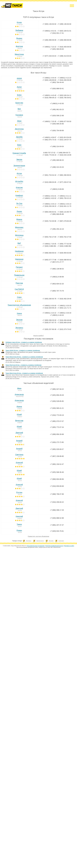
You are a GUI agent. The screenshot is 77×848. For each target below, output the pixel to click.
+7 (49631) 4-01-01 (49, 31)
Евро (19, 145)
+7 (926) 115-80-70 (64, 212)
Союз (19, 297)
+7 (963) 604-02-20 (57, 284)
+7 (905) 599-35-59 (49, 320)
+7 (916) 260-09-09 (64, 80)
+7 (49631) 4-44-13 (49, 204)
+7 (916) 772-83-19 (57, 415)
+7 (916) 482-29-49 (64, 299)
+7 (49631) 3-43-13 (64, 204)
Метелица (19, 235)
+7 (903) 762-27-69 (49, 237)
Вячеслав (19, 421)
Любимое (19, 30)
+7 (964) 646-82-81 (49, 212)
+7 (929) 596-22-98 (57, 115)
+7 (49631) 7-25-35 (49, 121)
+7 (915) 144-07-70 (64, 140)
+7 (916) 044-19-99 (64, 155)
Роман (19, 530)
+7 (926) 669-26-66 (57, 124)
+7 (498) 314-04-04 (57, 146)
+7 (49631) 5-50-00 (49, 305)
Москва (51, 541)
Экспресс (19, 328)
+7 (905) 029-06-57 (57, 449)
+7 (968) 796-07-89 (57, 494)
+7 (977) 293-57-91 (64, 182)
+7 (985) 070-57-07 (57, 421)
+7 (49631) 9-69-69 (57, 189)
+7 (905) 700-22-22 (64, 198)
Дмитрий (19, 433)
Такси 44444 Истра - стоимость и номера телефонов (23, 350)
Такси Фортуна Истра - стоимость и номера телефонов (23, 365)
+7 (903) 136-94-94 (49, 24)
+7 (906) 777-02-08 (64, 244)
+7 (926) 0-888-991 (49, 246)
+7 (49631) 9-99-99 (57, 277)
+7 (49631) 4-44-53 (57, 315)
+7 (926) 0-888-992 (64, 246)
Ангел (19, 87)
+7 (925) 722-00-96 (49, 221)
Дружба (19, 137)
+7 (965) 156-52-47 (57, 464)
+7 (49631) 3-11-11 (64, 196)
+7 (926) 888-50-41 (57, 88)
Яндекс (19, 38)
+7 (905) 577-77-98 (49, 260)
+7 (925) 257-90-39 (49, 329)
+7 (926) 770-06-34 (49, 155)
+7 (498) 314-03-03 (64, 56)
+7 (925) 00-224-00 (64, 137)
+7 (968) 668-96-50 (49, 253)
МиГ (19, 243)
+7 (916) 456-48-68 (64, 320)
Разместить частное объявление (38, 536)
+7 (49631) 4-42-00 (57, 103)
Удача (19, 313)
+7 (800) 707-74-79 (57, 291)
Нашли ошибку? (38, 335)
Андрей (19, 441)
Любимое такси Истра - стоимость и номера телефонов (24, 342)
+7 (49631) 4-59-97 (49, 137)
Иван (19, 388)
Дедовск (28, 541)
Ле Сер (19, 203)
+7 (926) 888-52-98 (57, 518)
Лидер (19, 211)
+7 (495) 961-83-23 (57, 109)
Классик (19, 188)
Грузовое (19, 115)
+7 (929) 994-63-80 (64, 253)
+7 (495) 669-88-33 (57, 160)
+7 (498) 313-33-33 (57, 167)
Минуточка (19, 54)
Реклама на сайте (69, 546)
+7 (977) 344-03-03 (49, 56)
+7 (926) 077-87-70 (49, 322)
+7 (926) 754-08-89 (57, 130)
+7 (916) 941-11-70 (64, 206)
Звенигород (40, 541)
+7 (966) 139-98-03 (57, 269)
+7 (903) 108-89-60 (49, 80)
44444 (19, 78)
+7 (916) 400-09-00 (64, 47)
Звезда (19, 160)
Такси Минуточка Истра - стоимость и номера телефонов (24, 357)
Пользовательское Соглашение (35, 546)
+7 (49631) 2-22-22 (49, 313)
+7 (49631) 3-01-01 (49, 196)
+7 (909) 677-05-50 (64, 121)
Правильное (19, 275)
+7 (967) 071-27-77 (57, 262)
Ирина (19, 407)
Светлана (19, 455)
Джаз (19, 121)
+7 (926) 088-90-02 (64, 260)
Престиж (19, 283)
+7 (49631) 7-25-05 (49, 244)
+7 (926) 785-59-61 (64, 97)
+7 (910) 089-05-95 (49, 182)
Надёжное (19, 251)
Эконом (19, 320)
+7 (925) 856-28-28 (57, 395)
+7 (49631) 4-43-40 (49, 95)
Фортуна (19, 46)
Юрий (19, 415)
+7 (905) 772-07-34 (57, 427)
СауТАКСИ (19, 289)
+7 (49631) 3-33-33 (64, 305)
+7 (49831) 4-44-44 (49, 78)
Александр (19, 394)
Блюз (19, 95)
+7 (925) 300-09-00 (57, 49)
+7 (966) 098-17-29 (57, 510)
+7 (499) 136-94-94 (64, 24)
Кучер (19, 22)
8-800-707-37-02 (49, 153)
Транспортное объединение (19, 305)
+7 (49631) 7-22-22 (49, 47)
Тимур (19, 524)
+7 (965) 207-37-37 (57, 525)
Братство (19, 103)
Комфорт (19, 195)
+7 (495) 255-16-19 (57, 229)
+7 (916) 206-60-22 (57, 502)
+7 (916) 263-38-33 (49, 206)
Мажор (19, 219)
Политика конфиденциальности (54, 546)
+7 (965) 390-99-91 (64, 175)
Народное (19, 259)
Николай (19, 516)
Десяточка (19, 129)
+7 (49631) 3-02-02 (49, 198)
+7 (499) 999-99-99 (64, 40)
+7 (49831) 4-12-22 (64, 78)
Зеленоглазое (19, 166)
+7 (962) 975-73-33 (49, 140)
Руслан (19, 492)
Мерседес (19, 227)
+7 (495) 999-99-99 (49, 40)
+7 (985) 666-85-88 (57, 214)
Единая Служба (19, 153)
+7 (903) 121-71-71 (64, 308)
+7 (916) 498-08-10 (49, 97)
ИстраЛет (19, 181)
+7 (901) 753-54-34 (49, 175)
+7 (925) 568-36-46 (57, 472)
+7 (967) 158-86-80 (57, 456)
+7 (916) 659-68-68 (57, 486)
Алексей (19, 463)
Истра (19, 173)
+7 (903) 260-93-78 (49, 299)
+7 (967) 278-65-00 (64, 221)
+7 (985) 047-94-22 (57, 389)
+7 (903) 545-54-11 (64, 95)
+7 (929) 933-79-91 (57, 531)
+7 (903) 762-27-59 (64, 237)
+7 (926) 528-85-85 (57, 401)
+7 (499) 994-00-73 (63, 153)
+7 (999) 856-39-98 (57, 434)
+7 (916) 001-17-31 (57, 33)
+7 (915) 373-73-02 (64, 329)
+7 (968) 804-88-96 (57, 479)
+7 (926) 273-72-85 (57, 442)
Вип (19, 109)
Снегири (61, 541)
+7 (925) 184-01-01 (64, 31)
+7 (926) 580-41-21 (57, 408)
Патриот (19, 267)
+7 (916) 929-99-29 (49, 308)
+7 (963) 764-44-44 (57, 82)
